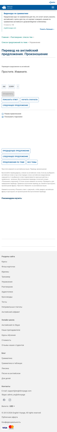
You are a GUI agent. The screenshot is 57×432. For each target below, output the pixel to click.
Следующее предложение (15, 156)
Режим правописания (12, 114)
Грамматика (7, 358)
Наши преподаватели (11, 330)
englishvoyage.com (10, 28)
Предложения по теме (13, 162)
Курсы (4, 262)
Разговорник (7, 287)
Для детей (6, 378)
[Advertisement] (17, 135)
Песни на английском (11, 373)
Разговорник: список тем (21, 37)
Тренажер (6, 277)
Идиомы (5, 272)
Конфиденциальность (11, 422)
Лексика (5, 368)
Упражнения (7, 282)
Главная (5, 37)
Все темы (32, 162)
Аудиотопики (7, 292)
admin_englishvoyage (16, 395)
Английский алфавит (11, 312)
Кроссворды (7, 297)
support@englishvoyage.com (19, 391)
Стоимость (6, 340)
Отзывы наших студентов (13, 345)
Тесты (4, 302)
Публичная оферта (10, 417)
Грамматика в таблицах (12, 363)
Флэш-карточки (8, 267)
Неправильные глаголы (12, 307)
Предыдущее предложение (16, 151)
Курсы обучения (9, 335)
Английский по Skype (11, 325)
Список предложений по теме (14, 42)
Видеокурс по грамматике (16, 13)
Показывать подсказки (13, 117)
